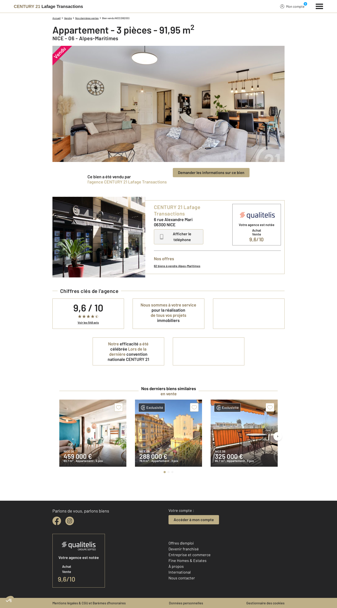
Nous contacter (181, 578)
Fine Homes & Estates (187, 560)
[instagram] (69, 521)
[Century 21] (48, 6)
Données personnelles (186, 603)
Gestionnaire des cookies (265, 603)
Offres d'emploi (181, 543)
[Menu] (319, 6)
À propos (176, 566)
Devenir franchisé (183, 548)
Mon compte (292, 6)
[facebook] (56, 521)
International (179, 572)
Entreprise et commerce (189, 554)
